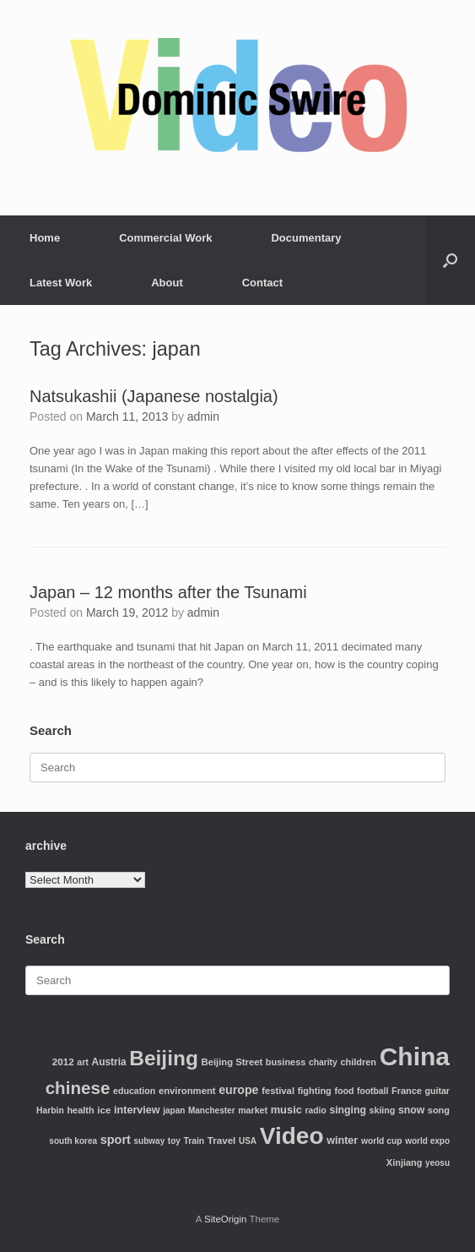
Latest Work (61, 282)
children (358, 1062)
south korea (73, 1141)
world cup (381, 1141)
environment (187, 1091)
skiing (383, 1110)
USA (247, 1141)
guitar (437, 1091)
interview (137, 1110)
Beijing (163, 1058)
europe (238, 1090)
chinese (78, 1087)
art (83, 1062)
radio (316, 1110)
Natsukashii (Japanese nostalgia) (154, 396)
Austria (109, 1062)
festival (278, 1091)
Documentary (306, 237)
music (286, 1109)
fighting (315, 1091)
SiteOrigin (225, 1219)
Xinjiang (404, 1162)
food (344, 1091)
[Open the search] (450, 260)
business (285, 1062)
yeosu (437, 1163)
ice (104, 1109)
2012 (63, 1061)
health (80, 1110)
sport (115, 1139)
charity (323, 1062)
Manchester (211, 1110)
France (406, 1091)
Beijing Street (232, 1062)
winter (342, 1140)
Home (45, 237)
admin (203, 416)
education (134, 1091)
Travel (222, 1140)
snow (411, 1110)
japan (174, 1110)
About (167, 282)
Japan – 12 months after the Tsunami (168, 592)
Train (193, 1141)
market (252, 1110)
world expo (427, 1141)
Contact (262, 282)
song (439, 1110)
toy (174, 1141)
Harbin (50, 1110)
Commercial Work (165, 237)
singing (347, 1110)
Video (292, 1136)
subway (149, 1141)
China (415, 1056)
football (372, 1091)
